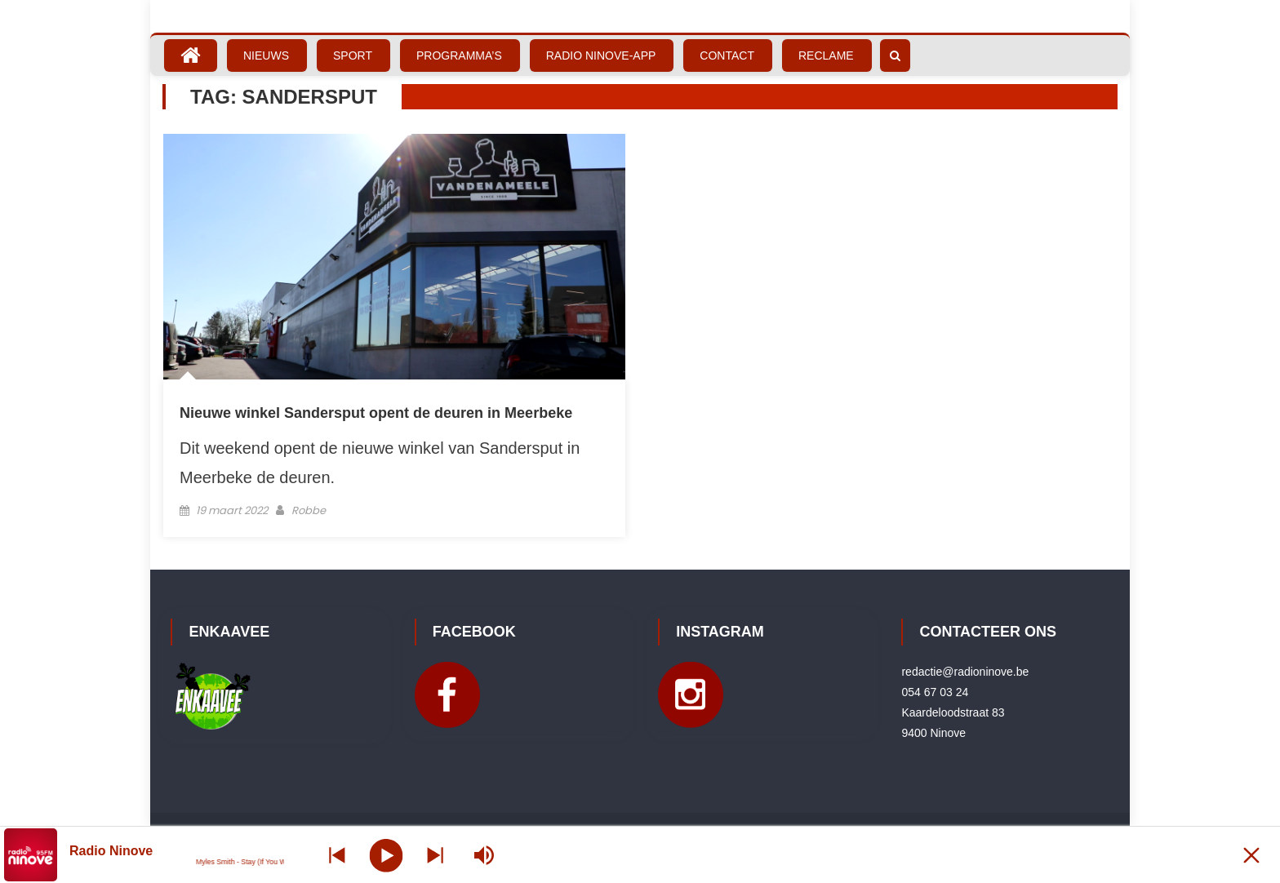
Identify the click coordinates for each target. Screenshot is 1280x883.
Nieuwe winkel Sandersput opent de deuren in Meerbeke (376, 413)
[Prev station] (435, 854)
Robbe (308, 510)
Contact (727, 55)
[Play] (386, 854)
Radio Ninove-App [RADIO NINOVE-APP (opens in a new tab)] (601, 55)
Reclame (826, 55)
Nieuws (266, 55)
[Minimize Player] (1251, 854)
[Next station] (337, 854)
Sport (352, 55)
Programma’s (459, 55)
